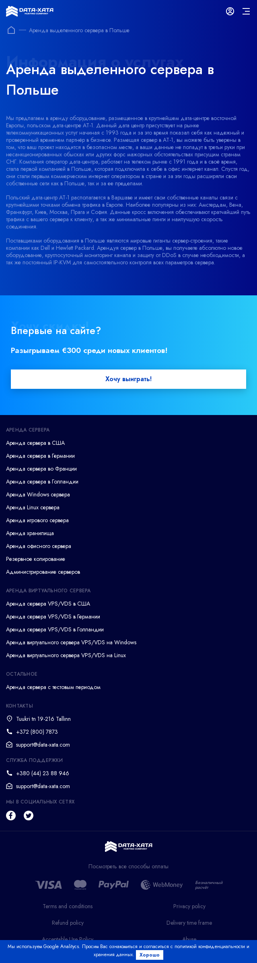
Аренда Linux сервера (33, 507)
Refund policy (68, 923)
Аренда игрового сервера (37, 520)
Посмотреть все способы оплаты (128, 866)
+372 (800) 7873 (37, 732)
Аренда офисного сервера (38, 546)
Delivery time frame (189, 923)
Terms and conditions (68, 906)
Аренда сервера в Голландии (42, 481)
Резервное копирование (35, 559)
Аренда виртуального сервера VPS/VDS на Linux (66, 655)
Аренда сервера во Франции (41, 469)
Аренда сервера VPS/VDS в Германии (53, 616)
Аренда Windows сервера (38, 494)
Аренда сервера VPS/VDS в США (48, 604)
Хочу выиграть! (128, 379)
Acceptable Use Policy (67, 939)
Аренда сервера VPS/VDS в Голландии (55, 629)
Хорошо (150, 955)
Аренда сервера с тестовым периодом (53, 687)
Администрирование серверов (43, 572)
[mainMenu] (246, 11)
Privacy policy (189, 906)
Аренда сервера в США (35, 443)
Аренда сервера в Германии (40, 456)
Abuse (189, 939)
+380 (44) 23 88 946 (42, 773)
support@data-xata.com (43, 745)
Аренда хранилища (30, 533)
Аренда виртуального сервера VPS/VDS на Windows (71, 642)
